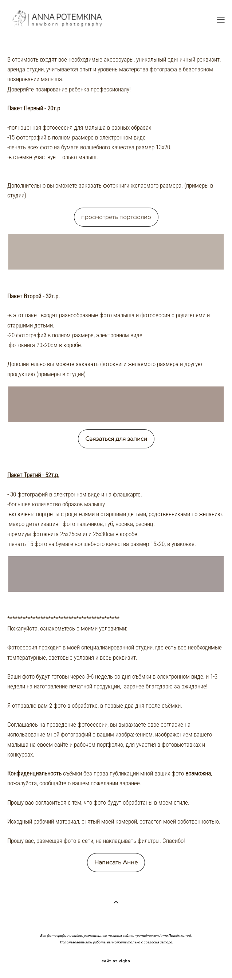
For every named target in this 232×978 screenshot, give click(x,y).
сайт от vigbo (116, 961)
